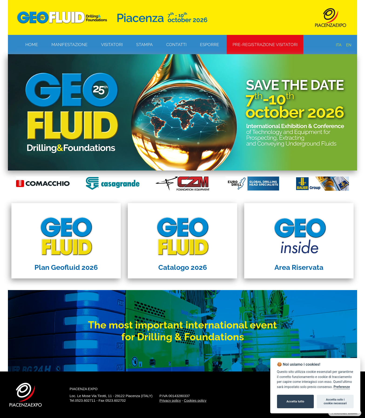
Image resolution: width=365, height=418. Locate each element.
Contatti (176, 44)
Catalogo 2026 (182, 267)
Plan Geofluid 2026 (66, 267)
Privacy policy (170, 400)
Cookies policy (195, 400)
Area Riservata (298, 267)
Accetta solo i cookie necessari (335, 401)
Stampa (144, 44)
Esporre (209, 44)
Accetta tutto (295, 401)
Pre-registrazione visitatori (265, 44)
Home (31, 44)
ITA (338, 45)
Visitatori (112, 44)
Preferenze (342, 387)
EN (348, 45)
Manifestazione (69, 44)
